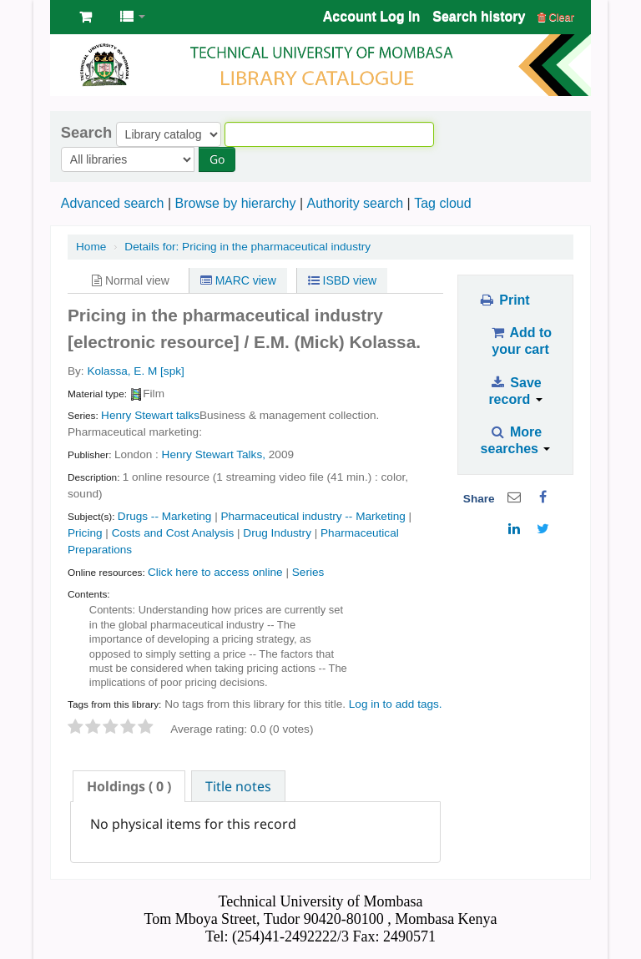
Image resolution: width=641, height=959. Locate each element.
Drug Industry (277, 533)
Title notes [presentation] (238, 786)
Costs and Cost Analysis (173, 533)
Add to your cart (520, 341)
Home (91, 246)
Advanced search (112, 203)
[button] (85, 16)
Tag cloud (443, 203)
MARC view (238, 280)
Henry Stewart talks (150, 415)
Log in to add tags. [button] (395, 704)
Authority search (354, 203)
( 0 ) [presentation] (129, 786)
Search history (478, 16)
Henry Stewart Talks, (213, 454)
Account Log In (371, 16)
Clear (556, 17)
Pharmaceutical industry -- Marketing (312, 516)
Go (217, 159)
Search (86, 132)
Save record (515, 391)
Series (308, 572)
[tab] (129, 786)
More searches (516, 440)
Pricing (85, 533)
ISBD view (342, 280)
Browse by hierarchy (234, 203)
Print (503, 300)
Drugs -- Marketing (165, 516)
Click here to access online (215, 572)
